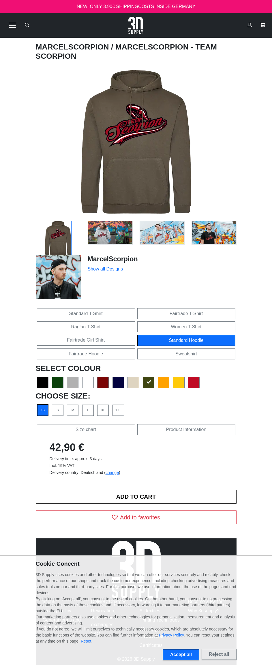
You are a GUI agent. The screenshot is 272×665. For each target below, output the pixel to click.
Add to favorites (136, 517)
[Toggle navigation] (12, 25)
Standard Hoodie (186, 340)
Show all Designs (105, 268)
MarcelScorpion (73, 47)
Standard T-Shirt (85, 313)
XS (42, 410)
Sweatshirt (186, 353)
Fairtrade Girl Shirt (86, 340)
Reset (86, 641)
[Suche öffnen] (27, 25)
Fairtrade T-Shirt (186, 313)
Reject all (219, 654)
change (112, 472)
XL (103, 410)
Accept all (181, 654)
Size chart (86, 429)
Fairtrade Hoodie (86, 353)
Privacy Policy (171, 635)
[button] (262, 25)
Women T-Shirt (186, 326)
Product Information (186, 429)
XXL (118, 410)
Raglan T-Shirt (86, 326)
